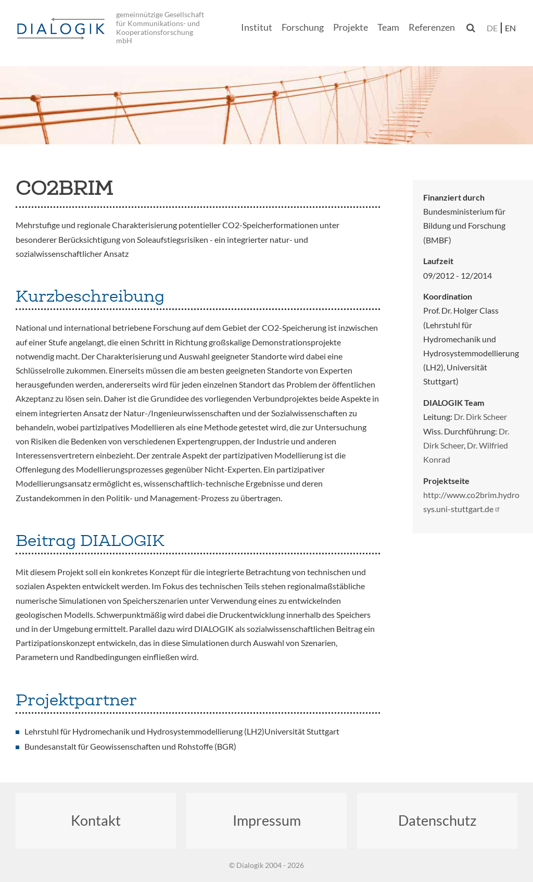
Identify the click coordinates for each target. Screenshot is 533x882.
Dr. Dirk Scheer (480, 416)
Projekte (350, 27)
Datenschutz (437, 820)
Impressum (267, 820)
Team (388, 27)
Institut (256, 27)
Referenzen (432, 27)
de (492, 28)
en (510, 28)
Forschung (303, 27)
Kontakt (96, 820)
